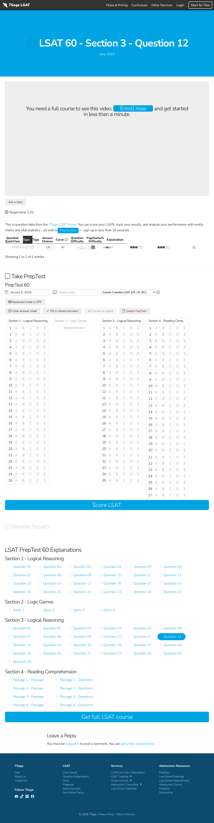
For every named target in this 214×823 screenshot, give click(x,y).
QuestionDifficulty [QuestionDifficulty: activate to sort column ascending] (134, 239)
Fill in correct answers (62, 311)
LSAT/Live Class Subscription (128, 772)
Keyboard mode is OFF (25, 302)
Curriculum (139, 5)
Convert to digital (100, 311)
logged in (72, 743)
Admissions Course (170, 784)
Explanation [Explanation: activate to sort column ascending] (192, 240)
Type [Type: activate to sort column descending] (47, 240)
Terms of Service (125, 814)
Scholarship (166, 792)
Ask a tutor (15, 202)
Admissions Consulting (126, 785)
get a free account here (137, 743)
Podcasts (164, 788)
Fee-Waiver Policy (73, 792)
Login (180, 5)
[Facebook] (32, 796)
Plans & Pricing (117, 5)
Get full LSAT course (107, 717)
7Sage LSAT (16, 5)
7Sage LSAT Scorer (63, 224)
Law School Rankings (171, 776)
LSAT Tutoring (121, 777)
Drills (66, 780)
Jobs (17, 772)
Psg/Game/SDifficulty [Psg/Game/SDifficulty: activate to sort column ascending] (162, 239)
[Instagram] (27, 796)
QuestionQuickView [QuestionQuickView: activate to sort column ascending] (21, 239)
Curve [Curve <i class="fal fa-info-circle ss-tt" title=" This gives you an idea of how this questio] (114, 241)
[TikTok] (21, 796)
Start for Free (200, 5)
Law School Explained (123, 788)
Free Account (68, 230)
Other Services (161, 5)
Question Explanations (76, 776)
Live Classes (70, 772)
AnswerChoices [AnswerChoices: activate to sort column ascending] (84, 239)
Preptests (68, 784)
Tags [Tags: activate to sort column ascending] (61, 240)
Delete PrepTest (134, 311)
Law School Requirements (174, 780)
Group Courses (121, 781)
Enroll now (133, 108)
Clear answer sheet (22, 311)
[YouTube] (16, 796)
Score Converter (72, 788)
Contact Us (21, 780)
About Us (20, 776)
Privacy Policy (106, 814)
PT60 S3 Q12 (23, 247)
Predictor (164, 772)
